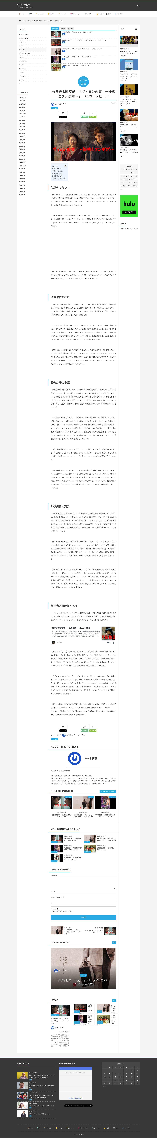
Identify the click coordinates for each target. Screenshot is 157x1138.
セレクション (23, 61)
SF (20, 84)
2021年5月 (22, 127)
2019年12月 (22, 162)
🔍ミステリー (88, 14)
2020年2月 (22, 156)
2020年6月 (22, 143)
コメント (78, 735)
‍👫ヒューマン (62, 14)
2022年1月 (22, 110)
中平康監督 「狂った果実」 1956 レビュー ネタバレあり (129, 152)
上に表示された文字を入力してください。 (62, 911)
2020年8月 (22, 140)
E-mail (52, 897)
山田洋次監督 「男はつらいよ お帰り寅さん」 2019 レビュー (82, 48)
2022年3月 (22, 107)
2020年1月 (22, 159)
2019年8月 (22, 172)
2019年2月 (22, 191)
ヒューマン (54, 108)
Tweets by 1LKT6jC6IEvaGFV (129, 228)
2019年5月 (22, 182)
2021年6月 (22, 123)
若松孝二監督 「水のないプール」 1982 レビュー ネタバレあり (129, 76)
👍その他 (99, 14)
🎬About (108, 14)
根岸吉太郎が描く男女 (59, 178)
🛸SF (30, 14)
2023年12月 (22, 97)
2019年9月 (22, 169)
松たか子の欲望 (57, 173)
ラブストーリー (23, 38)
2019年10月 (22, 165)
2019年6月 (22, 178)
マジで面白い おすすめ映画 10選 (39, 1114)
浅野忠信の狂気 (57, 171)
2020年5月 (22, 146)
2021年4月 (22, 130)
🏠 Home (21, 14)
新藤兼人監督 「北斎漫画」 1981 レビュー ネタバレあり (129, 127)
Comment (53, 875)
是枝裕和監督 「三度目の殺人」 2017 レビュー (77, 32)
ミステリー (22, 42)
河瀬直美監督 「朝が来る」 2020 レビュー (76, 65)
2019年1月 (22, 195)
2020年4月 (22, 149)
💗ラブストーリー (75, 14)
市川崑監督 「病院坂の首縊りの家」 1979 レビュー (79, 57)
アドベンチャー (23, 76)
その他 (21, 57)
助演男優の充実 (57, 176)
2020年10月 (22, 136)
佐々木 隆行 (56, 104)
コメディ (21, 72)
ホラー (21, 46)
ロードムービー (23, 34)
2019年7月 (22, 175)
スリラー (21, 65)
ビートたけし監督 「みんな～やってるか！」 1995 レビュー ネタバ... (129, 102)
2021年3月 (22, 133)
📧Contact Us (118, 14)
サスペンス (22, 68)
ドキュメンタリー (24, 53)
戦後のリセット (57, 168)
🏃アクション (39, 14)
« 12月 (122, 189)
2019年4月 (22, 185)
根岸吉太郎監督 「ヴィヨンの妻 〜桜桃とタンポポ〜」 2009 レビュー (83, 980)
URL (52, 903)
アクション (22, 80)
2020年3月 (22, 153)
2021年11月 (22, 114)
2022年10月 (22, 104)
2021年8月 (22, 120)
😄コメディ (51, 14)
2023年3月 (22, 101)
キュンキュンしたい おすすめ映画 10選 (41, 1105)
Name (52, 891)
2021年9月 (22, 117)
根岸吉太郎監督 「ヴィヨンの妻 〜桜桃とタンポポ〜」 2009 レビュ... (84, 40)
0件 (65, 104)
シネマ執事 (23, 4)
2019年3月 (22, 188)
